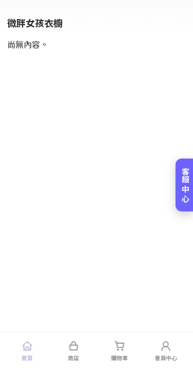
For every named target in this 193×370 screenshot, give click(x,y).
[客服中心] (184, 185)
